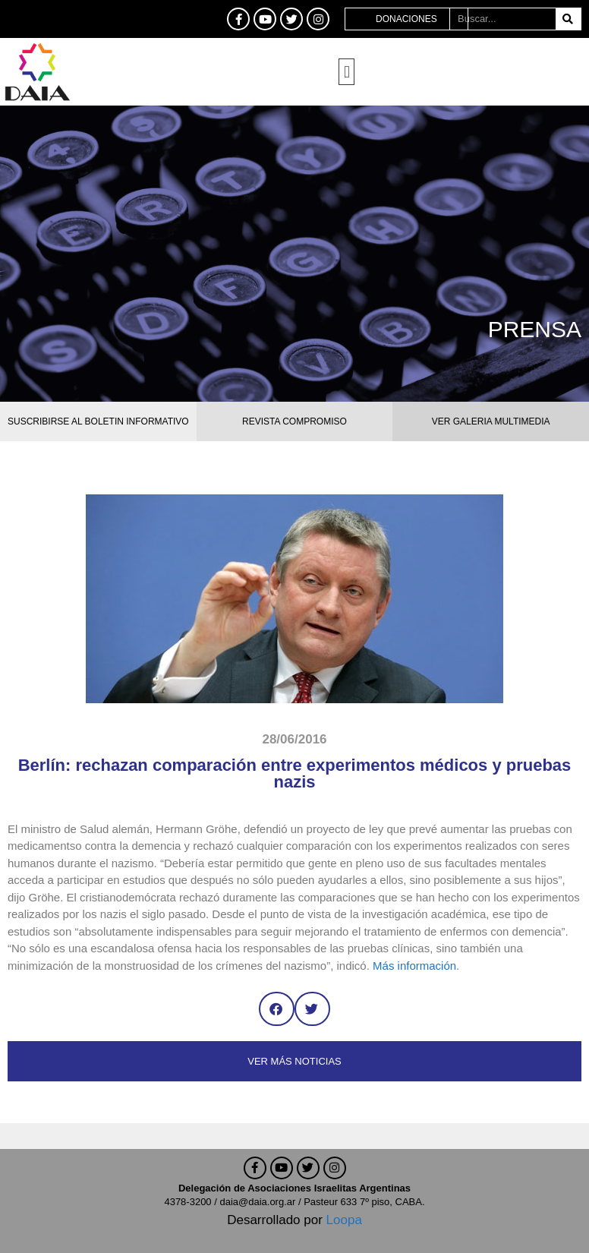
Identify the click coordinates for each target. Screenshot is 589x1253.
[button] (346, 71)
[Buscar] (568, 19)
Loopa (344, 1220)
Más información (414, 965)
